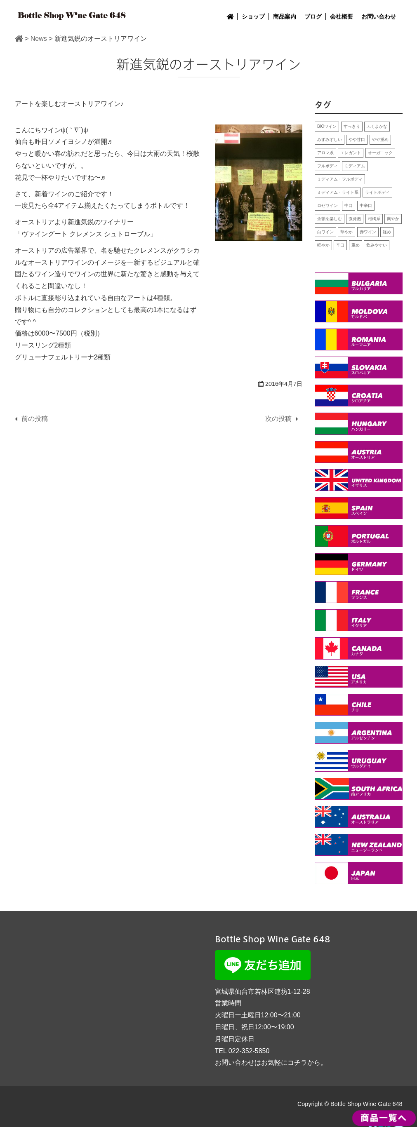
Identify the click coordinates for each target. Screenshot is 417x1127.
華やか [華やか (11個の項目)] (346, 232)
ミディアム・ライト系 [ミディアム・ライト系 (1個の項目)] (337, 192)
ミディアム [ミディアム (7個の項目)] (354, 166)
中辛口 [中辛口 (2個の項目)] (366, 205)
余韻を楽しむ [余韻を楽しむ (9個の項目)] (329, 218)
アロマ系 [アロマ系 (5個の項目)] (325, 152)
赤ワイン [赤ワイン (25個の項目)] (368, 232)
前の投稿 (34, 418)
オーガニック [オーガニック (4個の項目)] (380, 152)
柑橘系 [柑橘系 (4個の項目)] (374, 218)
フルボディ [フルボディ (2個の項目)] (327, 166)
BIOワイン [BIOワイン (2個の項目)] (327, 126)
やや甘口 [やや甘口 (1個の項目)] (357, 139)
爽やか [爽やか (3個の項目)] (393, 218)
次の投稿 (278, 418)
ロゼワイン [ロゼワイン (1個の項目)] (327, 205)
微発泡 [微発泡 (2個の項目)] (355, 218)
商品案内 (284, 16)
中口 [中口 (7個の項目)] (348, 205)
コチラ (297, 1062)
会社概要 (341, 16)
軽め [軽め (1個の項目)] (387, 232)
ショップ (253, 16)
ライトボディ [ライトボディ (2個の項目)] (377, 192)
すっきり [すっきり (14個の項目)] (352, 126)
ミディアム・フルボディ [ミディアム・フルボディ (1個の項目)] (340, 179)
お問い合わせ (378, 16)
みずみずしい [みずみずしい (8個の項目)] (329, 139)
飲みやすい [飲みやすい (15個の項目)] (376, 245)
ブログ (313, 16)
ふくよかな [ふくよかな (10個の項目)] (377, 126)
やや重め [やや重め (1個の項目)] (380, 139)
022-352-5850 (249, 1050)
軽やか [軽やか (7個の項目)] (323, 245)
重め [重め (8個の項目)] (355, 245)
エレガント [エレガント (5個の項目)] (350, 152)
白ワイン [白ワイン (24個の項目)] (325, 232)
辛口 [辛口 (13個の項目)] (340, 245)
